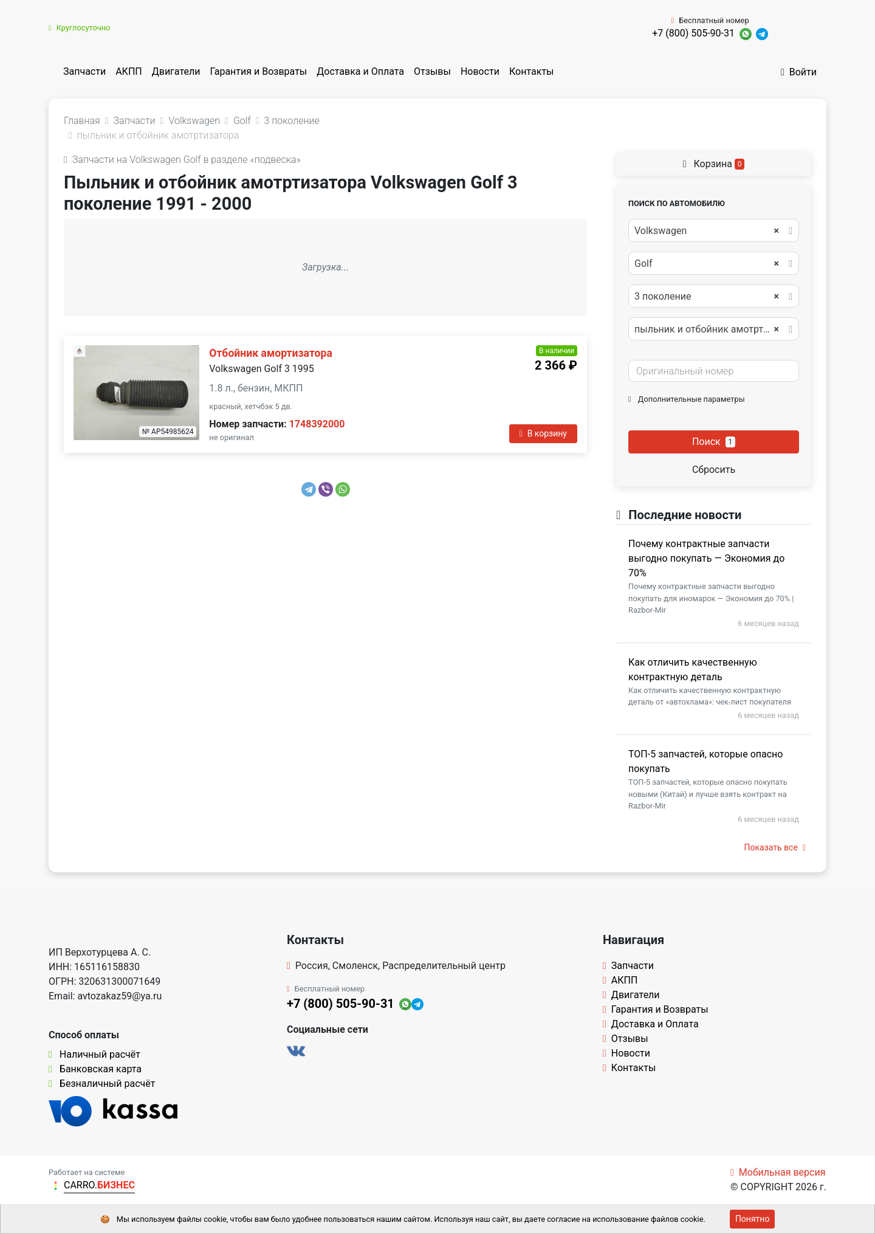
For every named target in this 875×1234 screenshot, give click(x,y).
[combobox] (713, 230)
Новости (480, 71)
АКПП (128, 71)
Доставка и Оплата (360, 71)
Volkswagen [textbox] (706, 231)
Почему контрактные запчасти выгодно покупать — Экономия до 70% (706, 558)
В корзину (543, 433)
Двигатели (176, 71)
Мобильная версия (778, 1172)
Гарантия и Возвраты (258, 71)
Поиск (713, 441)
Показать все (775, 847)
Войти (799, 72)
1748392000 (317, 424)
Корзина (714, 164)
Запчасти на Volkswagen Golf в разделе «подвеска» (182, 159)
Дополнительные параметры (686, 399)
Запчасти (84, 71)
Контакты (531, 71)
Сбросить (713, 469)
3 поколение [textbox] (706, 297)
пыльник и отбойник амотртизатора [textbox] (712, 329)
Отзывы (432, 71)
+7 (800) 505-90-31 (693, 33)
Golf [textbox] (706, 264)
